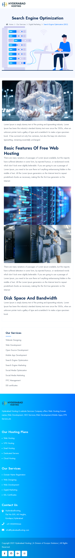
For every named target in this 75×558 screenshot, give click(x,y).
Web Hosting (9, 438)
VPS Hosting (9, 443)
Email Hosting (9, 448)
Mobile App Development (16, 355)
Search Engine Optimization (17, 360)
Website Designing (13, 340)
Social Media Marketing (15, 375)
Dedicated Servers (11, 453)
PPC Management (13, 380)
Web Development (13, 345)
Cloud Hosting (9, 458)
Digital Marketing (35, 24)
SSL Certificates (10, 495)
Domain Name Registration (14, 474)
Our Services (21, 24)
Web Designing (10, 479)
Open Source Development (17, 350)
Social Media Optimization (16, 370)
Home (9, 24)
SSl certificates (12, 385)
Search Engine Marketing (16, 365)
